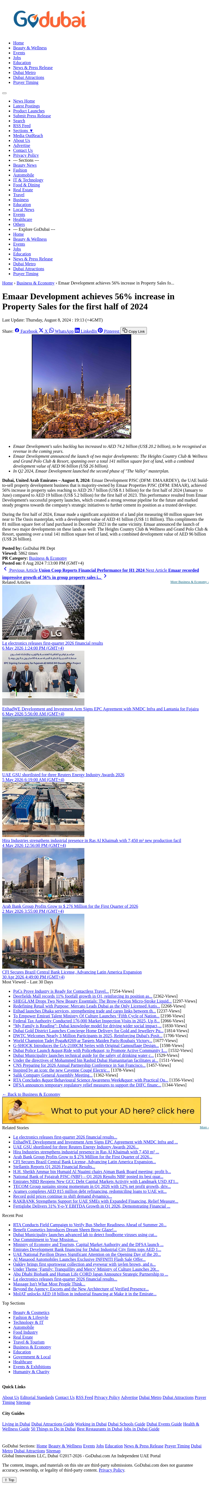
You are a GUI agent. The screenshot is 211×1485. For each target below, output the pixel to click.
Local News (23, 209)
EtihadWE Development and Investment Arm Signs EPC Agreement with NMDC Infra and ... (95, 1142)
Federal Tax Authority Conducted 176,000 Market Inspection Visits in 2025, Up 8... (86, 1021)
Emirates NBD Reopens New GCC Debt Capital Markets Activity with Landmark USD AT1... (95, 1181)
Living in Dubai (16, 1424)
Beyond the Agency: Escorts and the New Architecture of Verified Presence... (81, 1289)
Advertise (21, 145)
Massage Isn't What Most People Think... (49, 1284)
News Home (24, 101)
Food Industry (25, 1332)
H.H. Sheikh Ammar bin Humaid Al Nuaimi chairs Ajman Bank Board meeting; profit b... (92, 1171)
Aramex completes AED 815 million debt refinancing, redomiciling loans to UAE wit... (90, 1191)
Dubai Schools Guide (127, 1424)
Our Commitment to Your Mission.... (45, 1239)
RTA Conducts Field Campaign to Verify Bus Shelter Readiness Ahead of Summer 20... (90, 1224)
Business (21, 199)
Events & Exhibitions (32, 1366)
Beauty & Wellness (30, 47)
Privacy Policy (26, 155)
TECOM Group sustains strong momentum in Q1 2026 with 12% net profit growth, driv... (92, 1186)
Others (19, 224)
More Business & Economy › (189, 582)
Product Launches (29, 111)
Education (22, 62)
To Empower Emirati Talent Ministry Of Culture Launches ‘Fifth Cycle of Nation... (86, 1016)
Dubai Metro (24, 72)
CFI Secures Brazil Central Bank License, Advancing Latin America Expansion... (84, 1161)
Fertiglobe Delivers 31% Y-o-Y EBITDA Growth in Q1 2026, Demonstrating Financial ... (91, 1206)
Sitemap (23, 1402)
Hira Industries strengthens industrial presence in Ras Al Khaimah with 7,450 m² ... (86, 1152)
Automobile (23, 175)
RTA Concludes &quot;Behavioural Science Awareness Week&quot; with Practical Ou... (91, 1080)
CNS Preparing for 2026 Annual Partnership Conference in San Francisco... (79, 1065)
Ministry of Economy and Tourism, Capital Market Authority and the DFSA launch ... (88, 1244)
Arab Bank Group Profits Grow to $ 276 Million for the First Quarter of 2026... (82, 1156)
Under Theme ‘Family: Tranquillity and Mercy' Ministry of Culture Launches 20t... (86, 1269)
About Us (21, 140)
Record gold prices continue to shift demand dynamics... (62, 1196)
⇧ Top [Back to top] (9, 1480)
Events (19, 52)
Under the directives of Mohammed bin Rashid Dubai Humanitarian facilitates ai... (85, 1060)
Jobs (17, 57)
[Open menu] (4, 93)
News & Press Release (33, 67)
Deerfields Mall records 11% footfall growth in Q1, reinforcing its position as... (82, 996)
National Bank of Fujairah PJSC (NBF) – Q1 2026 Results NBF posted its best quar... (88, 1176)
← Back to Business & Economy (31, 1094)
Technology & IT (28, 1322)
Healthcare (22, 219)
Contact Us (23, 150)
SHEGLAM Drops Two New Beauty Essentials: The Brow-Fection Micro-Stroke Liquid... (92, 1001)
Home (18, 43)
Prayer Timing (25, 82)
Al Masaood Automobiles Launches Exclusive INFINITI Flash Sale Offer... (79, 1259)
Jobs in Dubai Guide (141, 1429)
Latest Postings (26, 106)
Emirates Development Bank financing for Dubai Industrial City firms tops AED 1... (87, 1249)
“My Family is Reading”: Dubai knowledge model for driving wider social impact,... (87, 1025)
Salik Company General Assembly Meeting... (53, 1075)
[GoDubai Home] (50, 33)
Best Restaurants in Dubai (99, 1429)
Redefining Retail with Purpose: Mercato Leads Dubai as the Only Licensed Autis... (86, 1006)
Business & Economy (35, 283)
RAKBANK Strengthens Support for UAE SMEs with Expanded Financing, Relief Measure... (95, 1201)
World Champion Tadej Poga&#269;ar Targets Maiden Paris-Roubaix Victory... (82, 1040)
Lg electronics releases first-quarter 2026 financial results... (65, 1137)
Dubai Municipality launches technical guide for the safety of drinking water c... (83, 1055)
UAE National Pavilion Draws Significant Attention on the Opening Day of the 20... (87, 1254)
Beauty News (25, 165)
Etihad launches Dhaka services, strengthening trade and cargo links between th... (84, 1011)
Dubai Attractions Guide (52, 1424)
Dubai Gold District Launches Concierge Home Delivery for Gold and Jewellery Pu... (88, 1030)
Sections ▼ (23, 130)
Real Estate (23, 189)
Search (19, 120)
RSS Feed (22, 125)
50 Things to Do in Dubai (53, 1429)
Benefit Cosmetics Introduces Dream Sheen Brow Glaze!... (65, 1229)
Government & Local (32, 1357)
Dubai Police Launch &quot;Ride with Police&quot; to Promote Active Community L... (90, 1050)
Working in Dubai (91, 1424)
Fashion (20, 170)
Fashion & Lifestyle (30, 1317)
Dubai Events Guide (164, 1424)
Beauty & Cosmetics (31, 1312)
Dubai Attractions (28, 77)
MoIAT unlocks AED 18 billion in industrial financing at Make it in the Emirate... (84, 1293)
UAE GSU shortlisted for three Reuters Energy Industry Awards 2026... (76, 1147)
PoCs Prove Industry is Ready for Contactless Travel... (61, 991)
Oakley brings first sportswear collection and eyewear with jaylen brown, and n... (84, 1264)
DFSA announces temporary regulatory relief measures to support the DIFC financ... (87, 1085)
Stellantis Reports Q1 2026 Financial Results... (54, 1166)
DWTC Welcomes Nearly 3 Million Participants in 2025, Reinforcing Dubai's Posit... (87, 1035)
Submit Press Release (32, 115)
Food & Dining (26, 185)
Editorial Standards (37, 1397)
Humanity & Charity (31, 1371)
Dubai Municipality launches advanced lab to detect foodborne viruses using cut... (85, 1234)
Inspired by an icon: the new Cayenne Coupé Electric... (61, 1070)
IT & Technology (28, 180)
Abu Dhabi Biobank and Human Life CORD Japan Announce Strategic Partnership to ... (90, 1274)
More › (204, 1127)
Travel (18, 194)
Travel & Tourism (28, 1342)
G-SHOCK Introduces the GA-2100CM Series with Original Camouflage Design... (86, 1045)
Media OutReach (28, 135)
